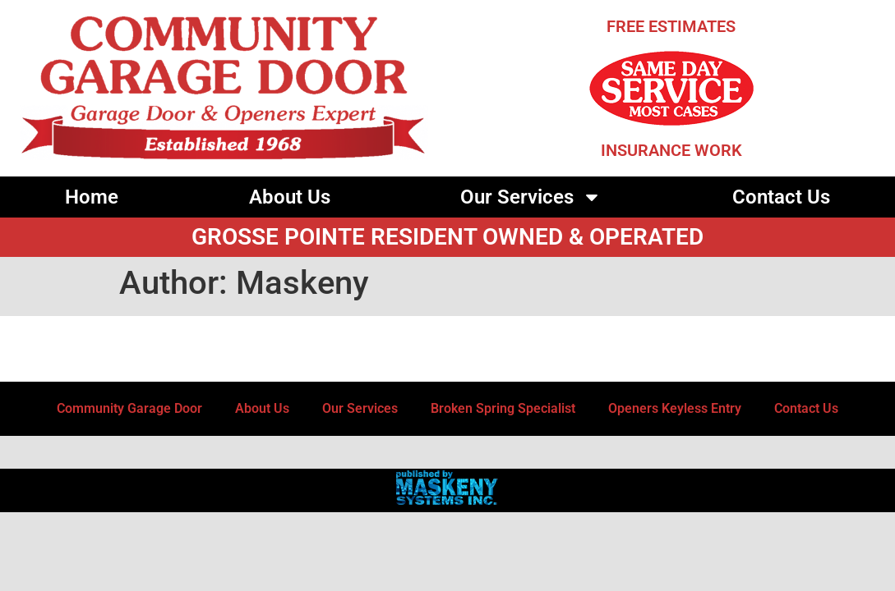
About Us (289, 197)
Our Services (531, 197)
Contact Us (781, 197)
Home (91, 197)
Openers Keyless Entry (674, 408)
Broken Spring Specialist (503, 408)
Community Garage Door (129, 408)
